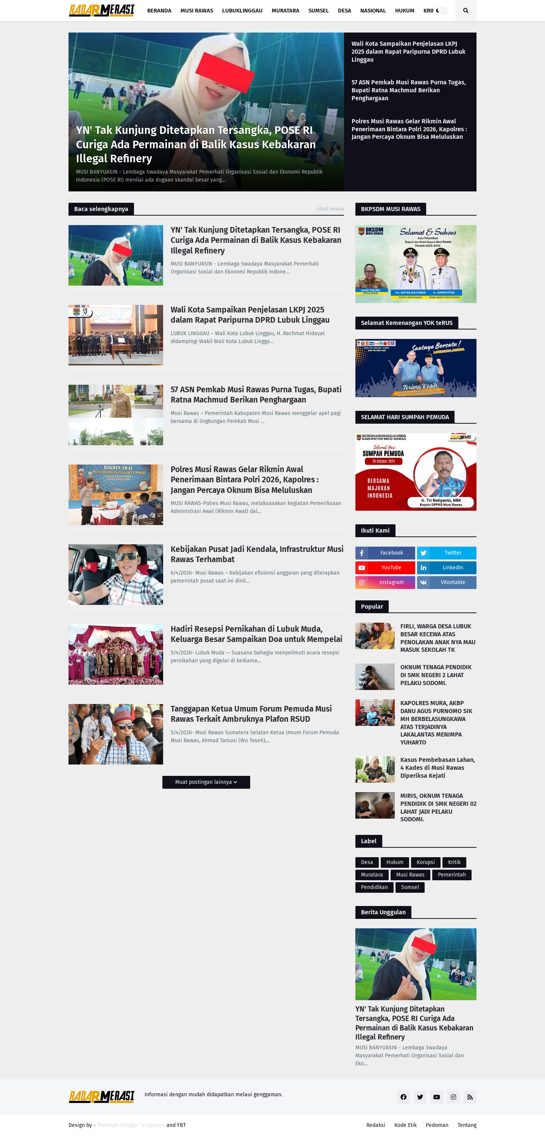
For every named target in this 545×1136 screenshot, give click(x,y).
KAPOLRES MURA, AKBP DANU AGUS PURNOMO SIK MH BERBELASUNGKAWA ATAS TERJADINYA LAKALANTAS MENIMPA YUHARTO (436, 722)
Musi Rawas (410, 875)
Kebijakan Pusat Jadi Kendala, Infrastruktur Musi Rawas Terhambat (257, 554)
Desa (367, 862)
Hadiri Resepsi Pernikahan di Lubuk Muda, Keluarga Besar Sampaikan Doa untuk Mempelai (257, 634)
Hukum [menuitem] (404, 10)
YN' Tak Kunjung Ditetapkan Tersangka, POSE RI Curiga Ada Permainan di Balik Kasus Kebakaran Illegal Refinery (196, 144)
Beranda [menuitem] (159, 10)
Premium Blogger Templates (131, 1125)
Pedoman (437, 1125)
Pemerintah (452, 875)
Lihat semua (330, 208)
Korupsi (426, 862)
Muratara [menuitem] (285, 10)
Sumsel (410, 887)
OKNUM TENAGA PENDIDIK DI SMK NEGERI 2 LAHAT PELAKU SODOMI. (436, 675)
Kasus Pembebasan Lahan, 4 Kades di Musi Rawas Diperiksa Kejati (437, 767)
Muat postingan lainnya (204, 782)
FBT (181, 1125)
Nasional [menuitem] (373, 10)
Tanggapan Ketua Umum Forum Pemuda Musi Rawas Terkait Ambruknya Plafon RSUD (251, 714)
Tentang (467, 1125)
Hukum (394, 862)
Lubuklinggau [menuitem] (242, 10)
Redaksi (375, 1125)
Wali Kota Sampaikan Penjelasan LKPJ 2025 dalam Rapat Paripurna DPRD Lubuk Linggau (409, 51)
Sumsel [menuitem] (318, 10)
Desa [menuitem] (344, 10)
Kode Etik (405, 1125)
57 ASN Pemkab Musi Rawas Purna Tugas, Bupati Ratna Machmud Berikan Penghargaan (409, 90)
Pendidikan (374, 887)
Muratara (372, 875)
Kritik (454, 862)
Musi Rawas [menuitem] (197, 10)
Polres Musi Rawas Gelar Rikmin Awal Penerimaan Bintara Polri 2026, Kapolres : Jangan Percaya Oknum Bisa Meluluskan (409, 129)
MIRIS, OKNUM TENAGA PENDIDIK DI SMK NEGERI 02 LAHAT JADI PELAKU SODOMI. (438, 807)
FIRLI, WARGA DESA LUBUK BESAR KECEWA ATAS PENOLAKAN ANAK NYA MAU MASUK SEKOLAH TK (437, 638)
